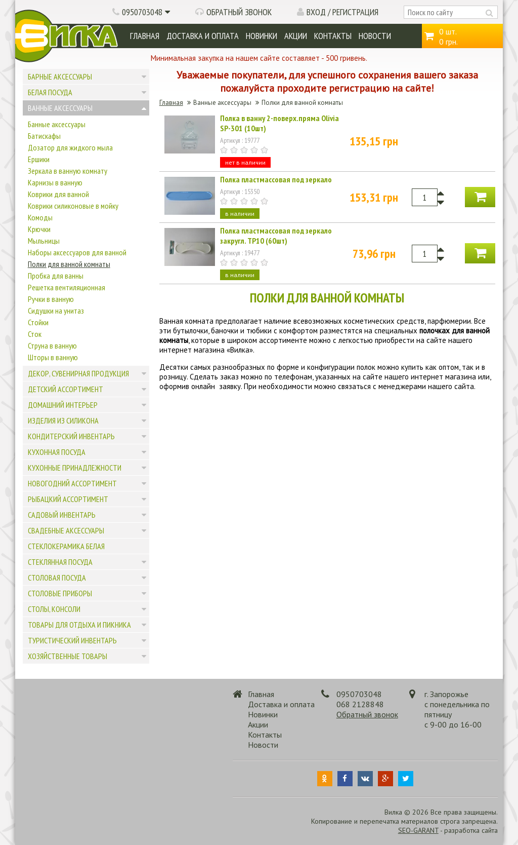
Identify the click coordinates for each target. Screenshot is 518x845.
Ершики (39, 159)
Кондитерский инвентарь (71, 436)
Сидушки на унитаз (56, 310)
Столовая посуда (57, 577)
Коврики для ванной (58, 194)
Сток (34, 334)
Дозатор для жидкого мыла (70, 147)
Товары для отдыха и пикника (79, 625)
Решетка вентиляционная (66, 287)
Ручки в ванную (51, 299)
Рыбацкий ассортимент (68, 499)
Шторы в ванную (53, 357)
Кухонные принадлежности (74, 468)
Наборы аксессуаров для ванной (77, 252)
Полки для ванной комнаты (69, 264)
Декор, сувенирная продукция (78, 373)
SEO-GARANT (418, 830)
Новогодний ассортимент (72, 483)
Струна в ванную (52, 345)
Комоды (40, 217)
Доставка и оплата (202, 36)
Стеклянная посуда (60, 562)
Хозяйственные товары (67, 656)
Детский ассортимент (65, 389)
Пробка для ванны (55, 276)
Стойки (38, 322)
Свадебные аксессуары (66, 530)
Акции (295, 36)
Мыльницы (44, 241)
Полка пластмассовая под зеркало (276, 179)
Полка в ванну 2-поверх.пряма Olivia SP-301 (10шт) (279, 123)
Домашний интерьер (63, 405)
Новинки (261, 36)
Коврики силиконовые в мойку (73, 206)
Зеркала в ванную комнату (67, 171)
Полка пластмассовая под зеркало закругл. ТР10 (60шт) (276, 235)
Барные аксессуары (60, 76)
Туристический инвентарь (72, 640)
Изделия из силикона (63, 420)
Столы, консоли (54, 609)
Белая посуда (50, 92)
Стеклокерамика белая (66, 546)
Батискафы (44, 136)
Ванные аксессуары (60, 108)
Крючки (39, 229)
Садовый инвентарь (62, 515)
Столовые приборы (60, 593)
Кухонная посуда (56, 452)
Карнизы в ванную (55, 182)
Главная (144, 36)
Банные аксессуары (56, 124)
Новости (375, 36)
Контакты (333, 36)
